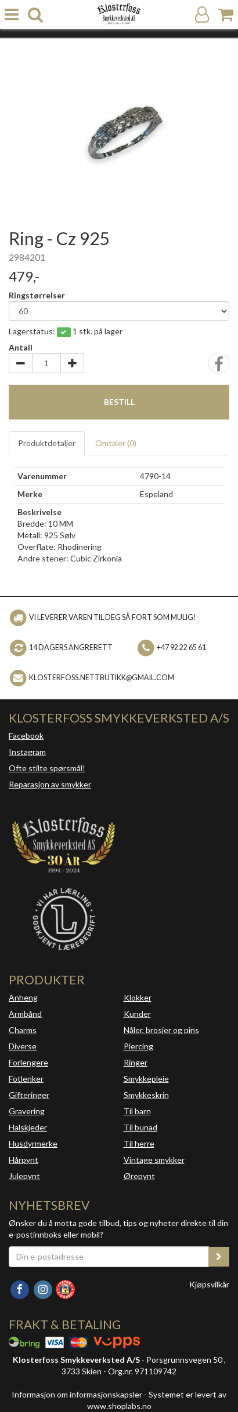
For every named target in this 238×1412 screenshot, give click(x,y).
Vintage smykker (154, 1160)
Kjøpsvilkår (209, 1284)
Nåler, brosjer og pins (161, 1030)
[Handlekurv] (226, 14)
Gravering (27, 1111)
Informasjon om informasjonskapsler (77, 1394)
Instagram (27, 752)
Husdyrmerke (33, 1143)
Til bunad (140, 1127)
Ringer (135, 1062)
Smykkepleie (146, 1078)
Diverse (23, 1046)
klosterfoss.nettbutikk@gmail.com (101, 677)
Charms (23, 1030)
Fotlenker (26, 1078)
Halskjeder (28, 1127)
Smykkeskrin (146, 1095)
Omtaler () (115, 443)
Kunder (137, 1014)
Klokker (138, 997)
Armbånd (25, 1014)
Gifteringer (29, 1095)
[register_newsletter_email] (218, 1257)
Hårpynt (23, 1160)
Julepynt (24, 1176)
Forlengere (28, 1062)
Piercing (138, 1046)
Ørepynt (139, 1176)
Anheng (23, 997)
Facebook (26, 735)
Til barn (137, 1111)
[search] (35, 14)
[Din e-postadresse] (109, 1256)
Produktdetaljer (46, 443)
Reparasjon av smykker (50, 784)
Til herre (139, 1143)
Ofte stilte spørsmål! (47, 768)
